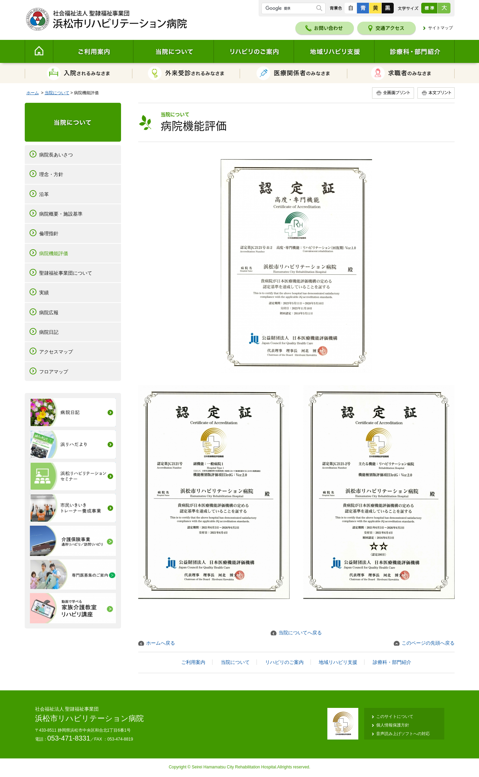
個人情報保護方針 (392, 725)
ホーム (32, 92)
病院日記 (48, 332)
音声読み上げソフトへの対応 (403, 733)
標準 (429, 8)
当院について (173, 51)
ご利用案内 (93, 51)
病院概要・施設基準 (61, 214)
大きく (443, 8)
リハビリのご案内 (254, 51)
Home (39, 51)
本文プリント (435, 93)
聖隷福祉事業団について (65, 273)
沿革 (44, 194)
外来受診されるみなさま (186, 73)
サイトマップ (440, 27)
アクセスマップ (56, 351)
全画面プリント (394, 93)
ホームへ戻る (160, 643)
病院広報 (48, 312)
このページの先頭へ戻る (428, 643)
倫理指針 (48, 233)
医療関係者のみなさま (293, 73)
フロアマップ (53, 371)
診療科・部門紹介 (414, 51)
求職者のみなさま (401, 73)
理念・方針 (51, 174)
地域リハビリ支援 (334, 51)
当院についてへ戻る (300, 632)
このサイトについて (394, 716)
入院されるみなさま (78, 73)
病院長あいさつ (56, 154)
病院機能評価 (53, 253)
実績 (44, 292)
